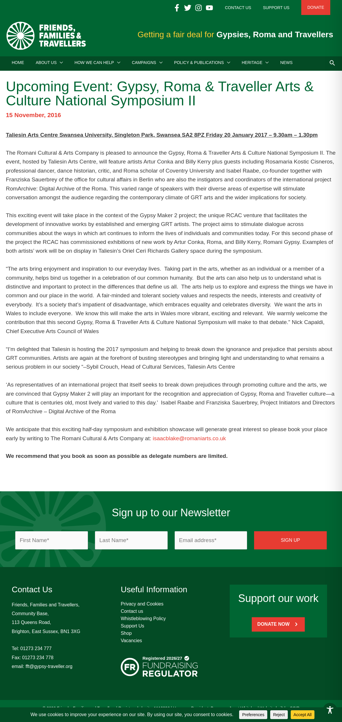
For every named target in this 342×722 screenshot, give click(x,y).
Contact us (132, 613)
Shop (126, 635)
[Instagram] (216, 7)
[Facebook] (194, 7)
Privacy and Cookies (142, 605)
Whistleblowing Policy (143, 620)
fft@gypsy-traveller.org (48, 668)
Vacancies (131, 642)
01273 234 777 (36, 650)
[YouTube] (227, 7)
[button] (60, 64)
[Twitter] (205, 7)
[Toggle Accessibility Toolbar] (330, 710)
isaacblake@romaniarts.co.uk (189, 440)
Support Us (132, 627)
